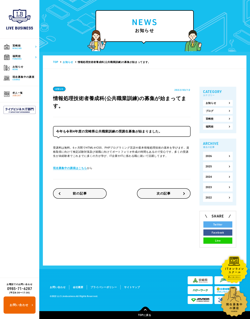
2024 (209, 176)
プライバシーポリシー (104, 287)
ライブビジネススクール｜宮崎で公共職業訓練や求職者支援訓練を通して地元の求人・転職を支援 (19, 19)
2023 (209, 187)
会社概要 (78, 287)
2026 (209, 156)
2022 (209, 197)
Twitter (217, 224)
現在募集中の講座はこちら (70, 168)
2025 (209, 166)
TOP (55, 62)
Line (218, 240)
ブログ (210, 110)
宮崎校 (210, 118)
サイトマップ (132, 287)
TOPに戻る (145, 313)
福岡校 (210, 126)
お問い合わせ (19, 305)
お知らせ (68, 62)
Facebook (218, 232)
